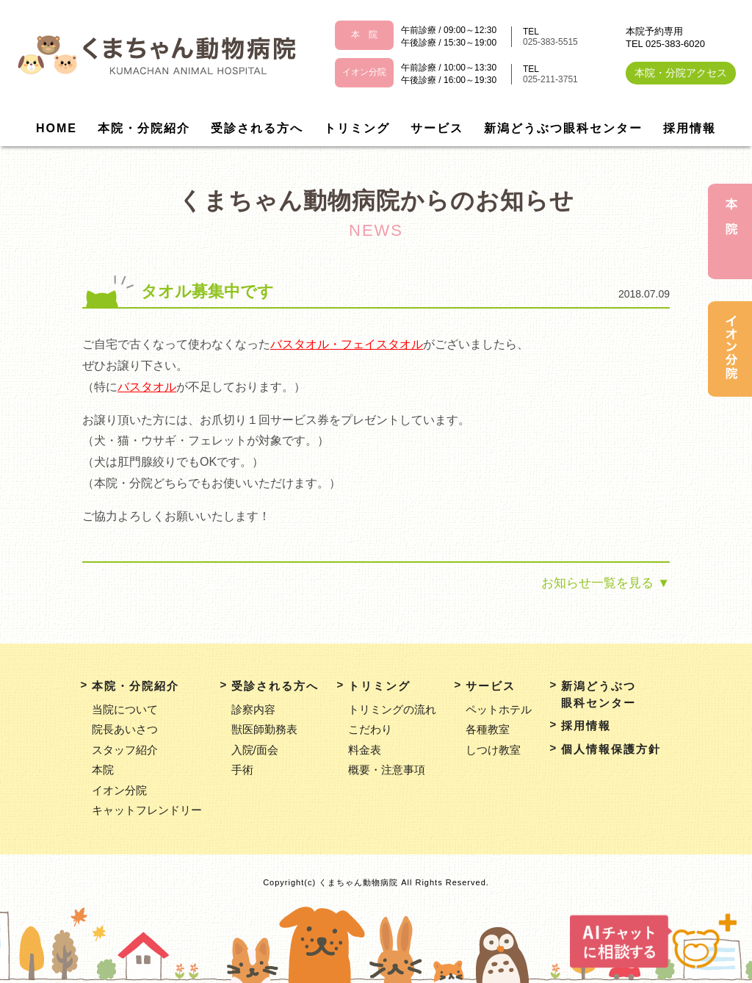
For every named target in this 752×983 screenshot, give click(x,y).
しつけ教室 (493, 749)
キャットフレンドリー (147, 810)
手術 (242, 769)
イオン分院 (119, 790)
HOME (56, 128)
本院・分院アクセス (680, 73)
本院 (103, 769)
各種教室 (488, 729)
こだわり (370, 729)
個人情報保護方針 (611, 749)
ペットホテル (499, 709)
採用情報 (689, 128)
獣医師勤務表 (264, 729)
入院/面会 (254, 749)
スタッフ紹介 (125, 749)
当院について (125, 709)
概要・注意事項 (386, 769)
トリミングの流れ (392, 709)
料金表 (364, 749)
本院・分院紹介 (144, 128)
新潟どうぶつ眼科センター (563, 128)
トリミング (357, 128)
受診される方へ (257, 128)
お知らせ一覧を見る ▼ (605, 583)
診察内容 (253, 709)
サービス (437, 128)
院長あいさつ (125, 729)
